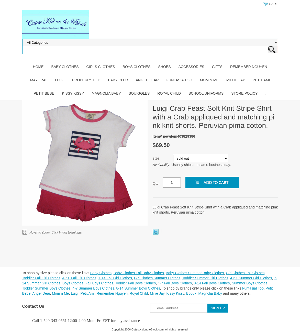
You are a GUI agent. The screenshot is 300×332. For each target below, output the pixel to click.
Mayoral (38, 80)
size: (157, 158)
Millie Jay (235, 80)
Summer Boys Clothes (249, 283)
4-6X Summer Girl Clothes (251, 278)
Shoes (164, 67)
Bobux (191, 293)
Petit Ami (261, 80)
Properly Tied (86, 80)
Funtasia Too (179, 80)
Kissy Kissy (73, 93)
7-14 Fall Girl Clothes (115, 278)
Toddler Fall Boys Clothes (135, 283)
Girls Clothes (100, 67)
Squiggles (139, 93)
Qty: (156, 183)
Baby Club (118, 80)
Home (38, 67)
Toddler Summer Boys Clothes (46, 288)
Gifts (217, 67)
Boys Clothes (137, 67)
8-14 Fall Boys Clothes (212, 283)
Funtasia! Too (253, 288)
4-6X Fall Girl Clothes (79, 278)
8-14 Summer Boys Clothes (138, 288)
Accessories (191, 67)
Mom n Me (209, 80)
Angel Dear (147, 80)
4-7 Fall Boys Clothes (175, 283)
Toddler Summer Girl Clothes (205, 278)
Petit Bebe (44, 93)
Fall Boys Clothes (99, 283)
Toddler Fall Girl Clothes (41, 278)
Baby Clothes (65, 67)
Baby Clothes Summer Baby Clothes (195, 273)
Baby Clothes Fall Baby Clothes (139, 273)
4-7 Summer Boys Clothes (93, 288)
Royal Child (169, 93)
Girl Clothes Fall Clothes (245, 273)
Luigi (59, 80)
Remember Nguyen (248, 67)
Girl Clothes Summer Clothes (157, 278)
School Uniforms (206, 93)
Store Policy (244, 93)
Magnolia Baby (106, 93)
